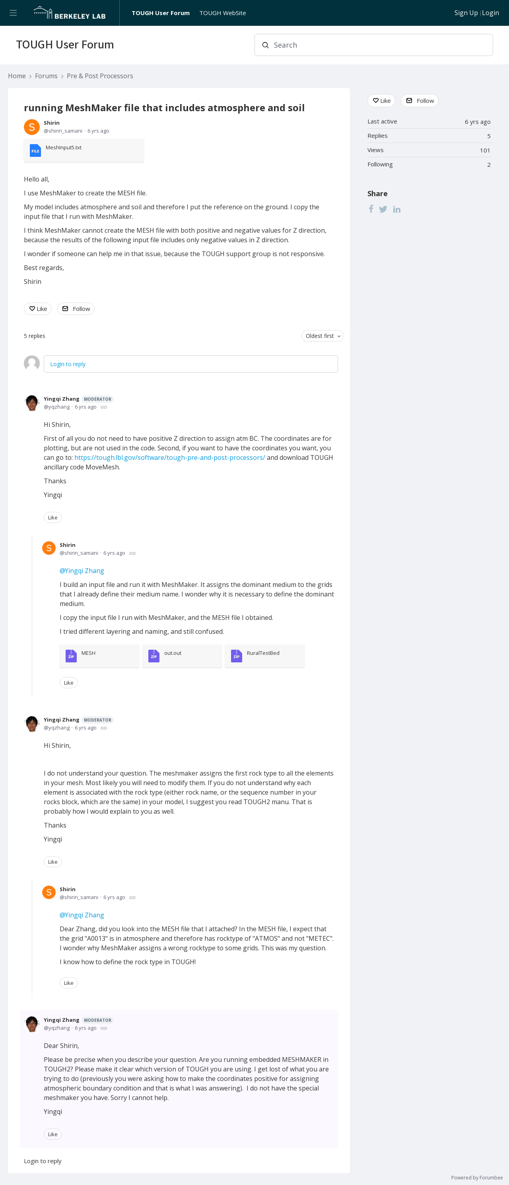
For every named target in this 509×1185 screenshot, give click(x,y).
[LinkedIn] (397, 209)
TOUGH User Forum (161, 12)
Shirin (52, 122)
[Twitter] (383, 209)
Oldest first (320, 336)
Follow (81, 309)
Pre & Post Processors (100, 76)
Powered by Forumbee (477, 1178)
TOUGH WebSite (222, 12)
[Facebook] (371, 209)
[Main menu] (13, 13)
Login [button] (490, 13)
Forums (46, 76)
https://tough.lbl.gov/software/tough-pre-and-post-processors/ (169, 457)
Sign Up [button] (466, 13)
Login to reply (67, 364)
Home (17, 76)
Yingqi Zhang (79, 399)
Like (42, 309)
